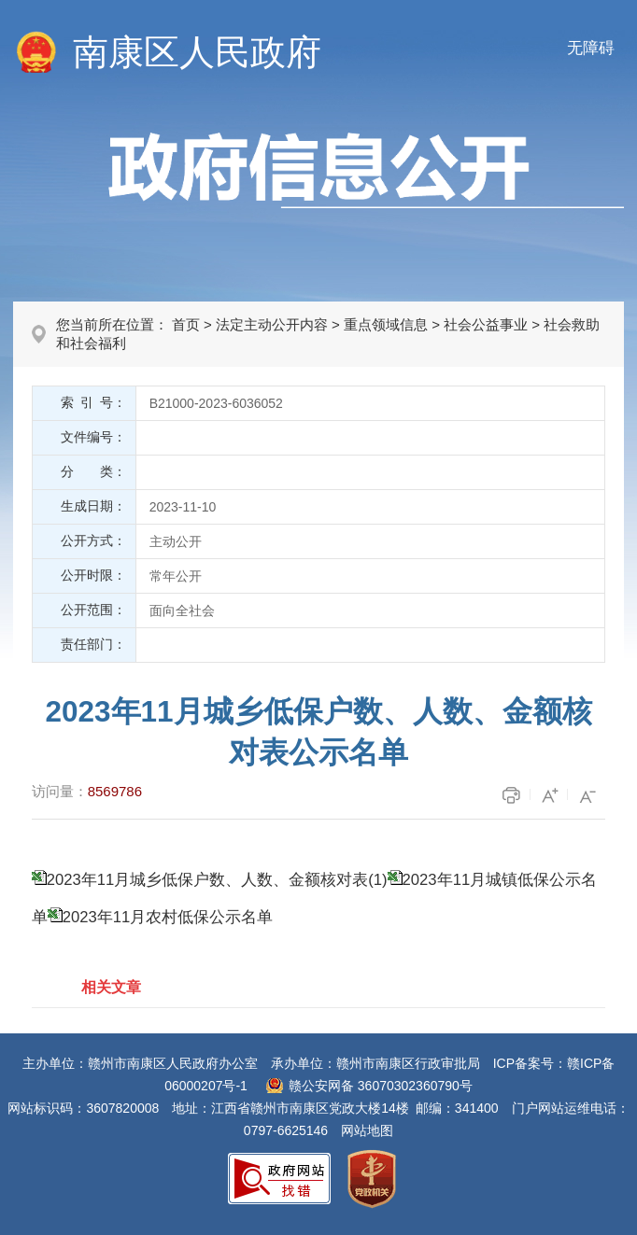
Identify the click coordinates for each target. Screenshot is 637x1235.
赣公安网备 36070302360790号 (381, 1085)
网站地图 (367, 1130)
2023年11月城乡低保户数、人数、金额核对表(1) (217, 880)
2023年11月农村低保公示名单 (168, 917)
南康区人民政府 (197, 52)
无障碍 (591, 48)
